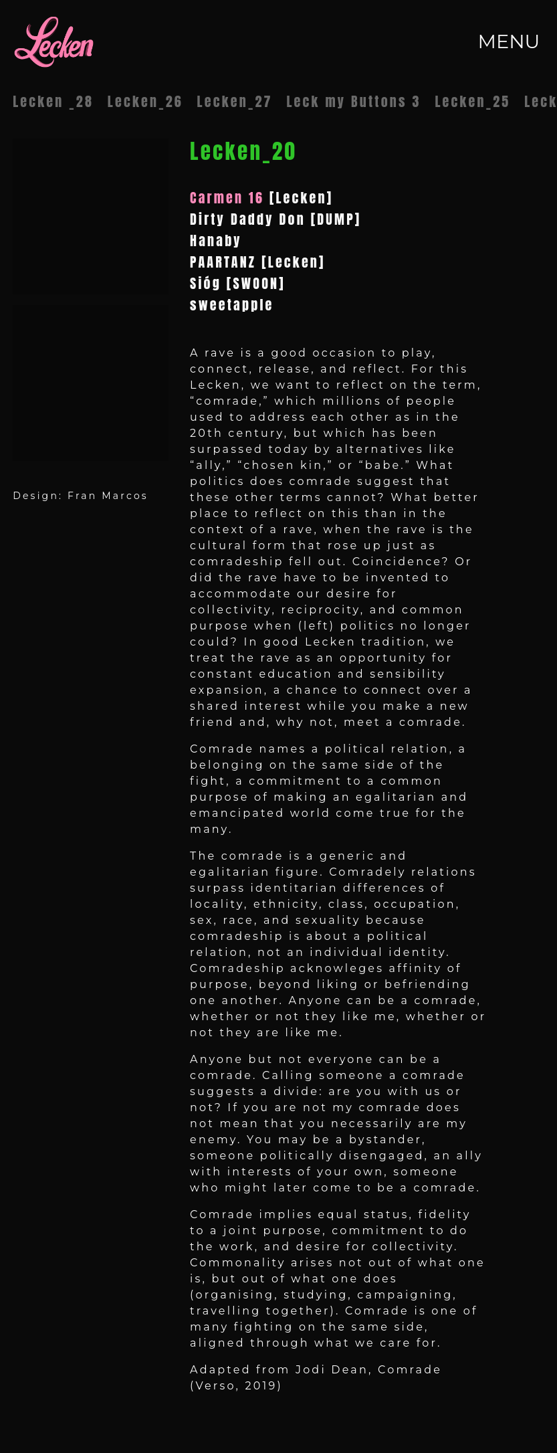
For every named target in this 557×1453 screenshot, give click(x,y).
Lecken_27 (235, 101)
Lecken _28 (53, 101)
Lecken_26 (145, 101)
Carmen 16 (227, 197)
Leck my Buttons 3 (353, 101)
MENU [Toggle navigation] (508, 41)
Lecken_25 (472, 101)
